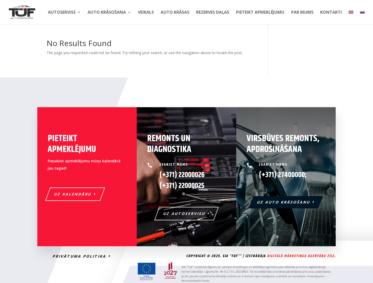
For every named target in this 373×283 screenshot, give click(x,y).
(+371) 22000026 (182, 175)
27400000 (291, 175)
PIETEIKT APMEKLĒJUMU (260, 12)
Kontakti (331, 12)
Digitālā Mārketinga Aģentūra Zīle (300, 256)
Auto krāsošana (107, 12)
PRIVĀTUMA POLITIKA (79, 256)
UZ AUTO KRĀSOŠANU (284, 202)
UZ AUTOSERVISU (184, 213)
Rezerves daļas (212, 12)
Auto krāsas (175, 12)
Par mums (302, 12)
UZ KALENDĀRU (73, 194)
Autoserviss (62, 12)
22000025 (181, 185)
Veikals (146, 12)
